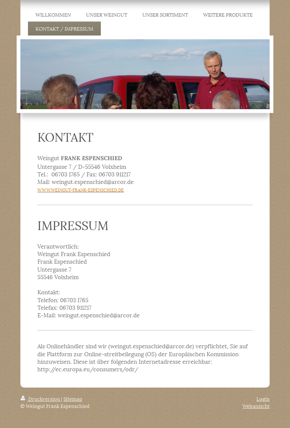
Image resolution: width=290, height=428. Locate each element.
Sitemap (72, 398)
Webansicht (256, 405)
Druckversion (40, 398)
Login (263, 398)
